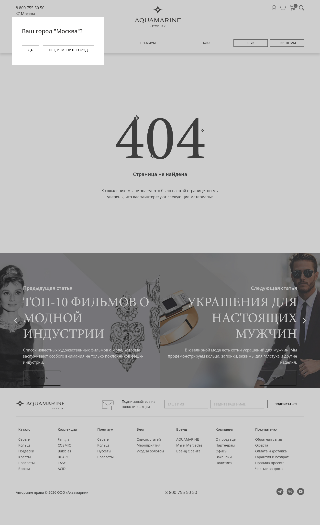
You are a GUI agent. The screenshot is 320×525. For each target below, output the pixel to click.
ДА (30, 50)
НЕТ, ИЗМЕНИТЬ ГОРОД (68, 50)
